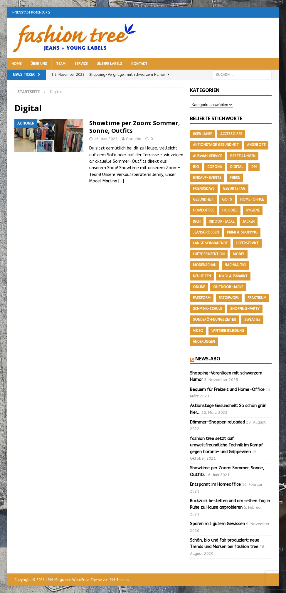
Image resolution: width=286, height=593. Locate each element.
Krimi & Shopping (242, 232)
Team (60, 64)
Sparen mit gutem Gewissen (217, 523)
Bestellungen (242, 156)
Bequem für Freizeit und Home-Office (227, 389)
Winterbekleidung (227, 331)
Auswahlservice (207, 156)
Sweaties (252, 320)
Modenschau (204, 265)
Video (198, 331)
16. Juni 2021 (106, 139)
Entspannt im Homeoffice (215, 484)
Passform (202, 298)
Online (199, 287)
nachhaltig (235, 265)
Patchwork (229, 298)
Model (239, 254)
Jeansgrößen (206, 232)
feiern (235, 178)
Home (16, 64)
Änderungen (204, 342)
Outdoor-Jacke (228, 287)
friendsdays (204, 189)
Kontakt (139, 64)
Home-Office (252, 199)
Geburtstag (234, 189)
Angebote (256, 145)
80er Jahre (202, 134)
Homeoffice (203, 210)
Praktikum (257, 298)
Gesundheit (203, 199)
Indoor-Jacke (221, 221)
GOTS (227, 199)
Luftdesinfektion (209, 254)
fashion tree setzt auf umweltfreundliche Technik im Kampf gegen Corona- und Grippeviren (226, 445)
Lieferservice (247, 243)
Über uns (39, 64)
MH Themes (119, 580)
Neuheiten (202, 276)
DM (254, 167)
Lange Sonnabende (210, 243)
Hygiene (253, 210)
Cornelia (133, 139)
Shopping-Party (245, 309)
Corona (214, 167)
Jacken (249, 221)
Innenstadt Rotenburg (30, 12)
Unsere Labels (109, 64)
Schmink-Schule (207, 309)
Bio (196, 167)
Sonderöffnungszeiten (214, 320)
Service (81, 64)
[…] (121, 181)
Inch (197, 221)
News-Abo (207, 358)
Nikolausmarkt (233, 276)
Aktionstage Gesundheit (216, 145)
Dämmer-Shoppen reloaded (217, 422)
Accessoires (231, 134)
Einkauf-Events (207, 178)
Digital (236, 167)
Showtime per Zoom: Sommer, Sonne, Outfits (134, 127)
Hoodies (230, 210)
